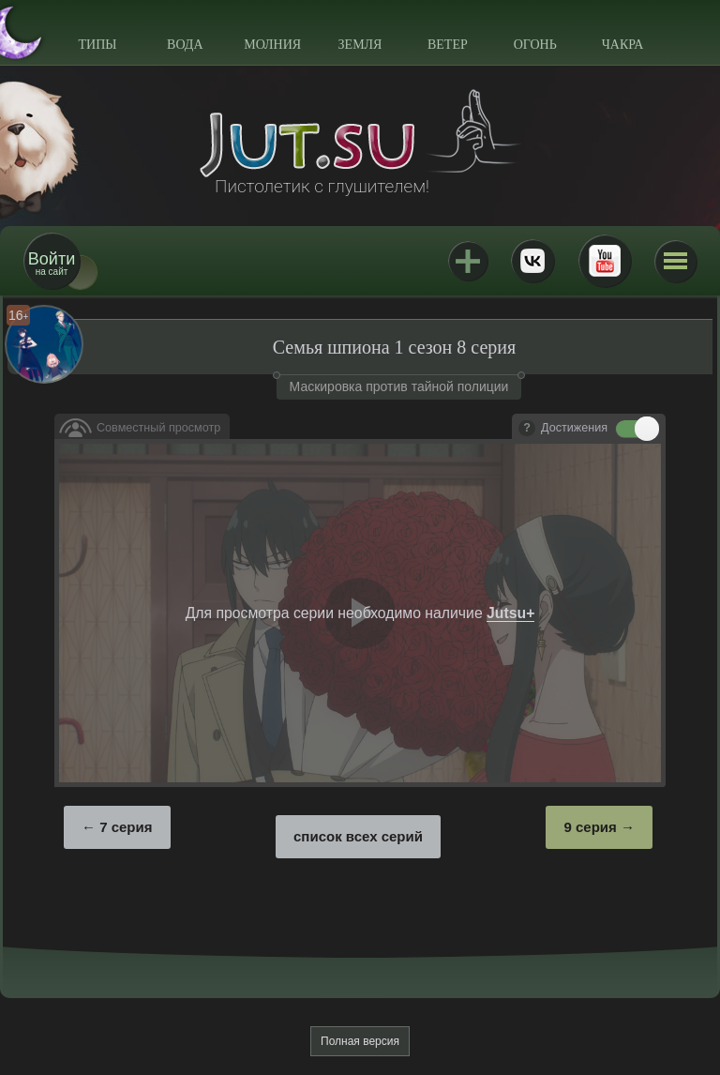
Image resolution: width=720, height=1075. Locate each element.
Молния (272, 45)
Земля (360, 45)
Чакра (623, 45)
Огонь (535, 45)
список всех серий (358, 836)
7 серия (125, 827)
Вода (184, 45)
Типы (97, 45)
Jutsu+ (468, 260)
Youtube (604, 261)
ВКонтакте (532, 260)
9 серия (589, 827)
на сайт (51, 263)
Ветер (448, 45)
